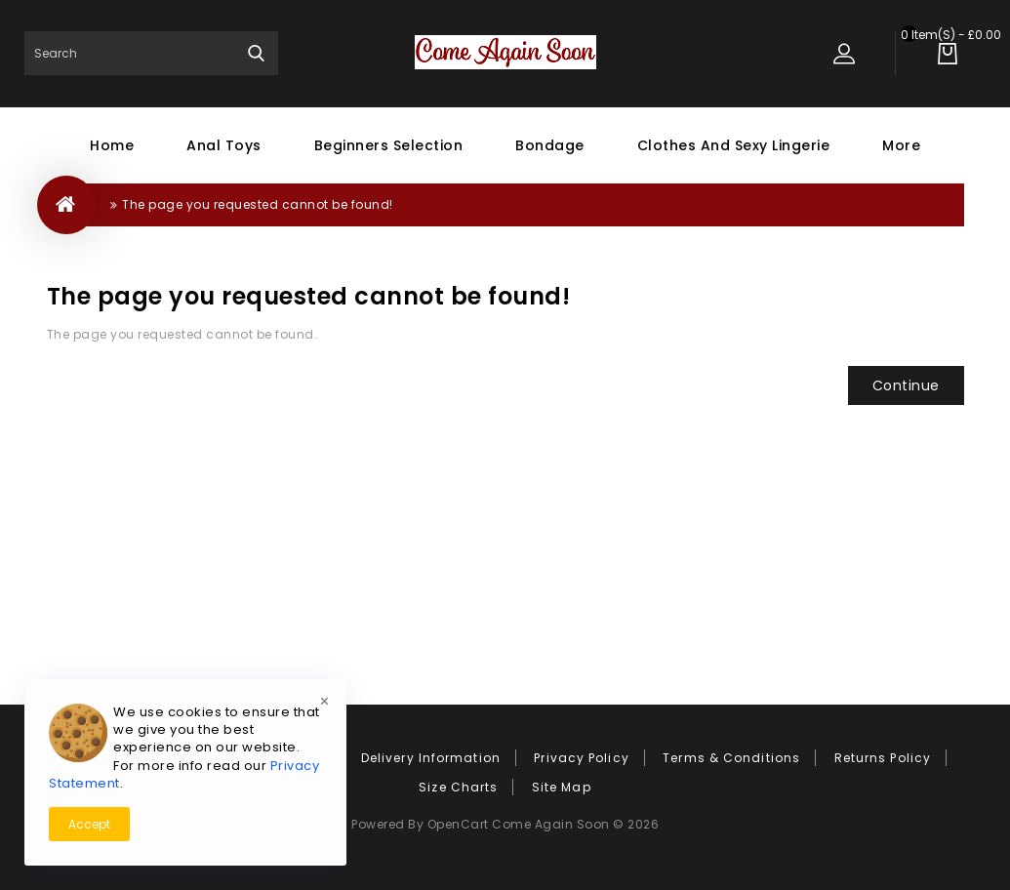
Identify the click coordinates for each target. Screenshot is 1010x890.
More (901, 145)
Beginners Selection (389, 145)
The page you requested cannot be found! (257, 204)
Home (112, 145)
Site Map (561, 787)
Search (256, 53)
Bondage (550, 145)
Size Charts (458, 787)
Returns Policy (882, 757)
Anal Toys (224, 145)
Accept (89, 824)
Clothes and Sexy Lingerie (733, 145)
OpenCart (458, 824)
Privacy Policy (581, 757)
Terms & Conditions (731, 757)
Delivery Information (431, 757)
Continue (906, 385)
